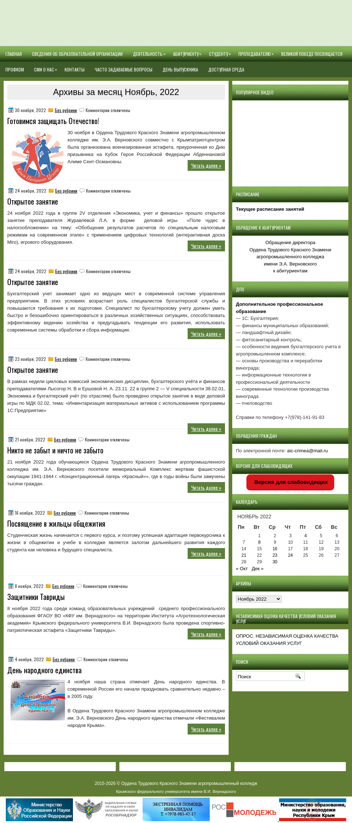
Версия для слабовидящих (290, 482)
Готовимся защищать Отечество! (53, 120)
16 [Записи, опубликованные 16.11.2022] (275, 548)
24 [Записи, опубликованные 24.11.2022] (290, 555)
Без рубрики (66, 110)
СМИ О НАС (47, 67)
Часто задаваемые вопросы (123, 69)
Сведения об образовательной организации (77, 54)
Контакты (75, 69)
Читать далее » (206, 165)
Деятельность (150, 51)
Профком (14, 69)
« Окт (242, 568)
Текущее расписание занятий (270, 209)
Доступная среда (226, 69)
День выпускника (180, 69)
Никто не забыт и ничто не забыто (55, 450)
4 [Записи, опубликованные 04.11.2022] (305, 535)
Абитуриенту (188, 51)
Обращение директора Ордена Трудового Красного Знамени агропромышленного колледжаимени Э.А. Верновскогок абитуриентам (290, 256)
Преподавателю (257, 51)
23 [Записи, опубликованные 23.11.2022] (275, 555)
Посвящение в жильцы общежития (56, 523)
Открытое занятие (32, 201)
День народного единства (44, 669)
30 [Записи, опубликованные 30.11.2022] (275, 561)
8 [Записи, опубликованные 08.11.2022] (259, 542)
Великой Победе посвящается (312, 54)
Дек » (258, 568)
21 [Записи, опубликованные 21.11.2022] (243, 555)
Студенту (221, 51)
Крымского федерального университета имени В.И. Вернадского (176, 791)
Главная (13, 54)
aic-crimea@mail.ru (307, 450)
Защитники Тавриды (36, 596)
